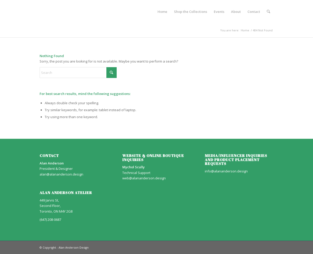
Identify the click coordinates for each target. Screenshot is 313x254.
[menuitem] (162, 11)
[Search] (268, 11)
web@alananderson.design (144, 178)
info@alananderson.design (226, 171)
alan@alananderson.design (61, 174)
